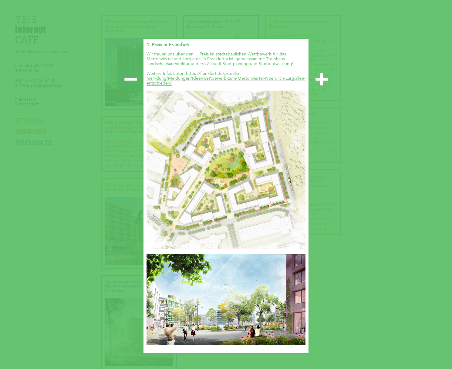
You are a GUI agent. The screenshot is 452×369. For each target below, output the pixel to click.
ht (188, 73)
